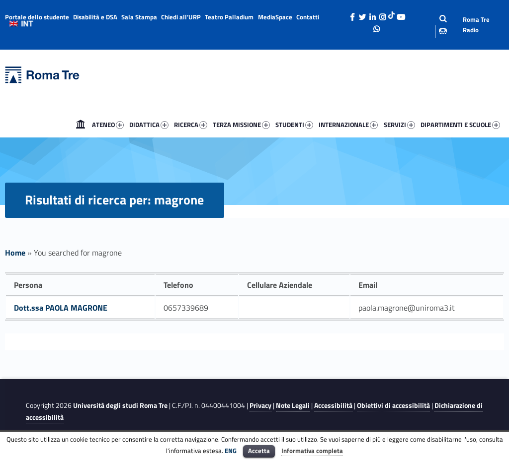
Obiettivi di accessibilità (393, 405)
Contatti (307, 17)
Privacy (260, 405)
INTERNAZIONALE (348, 125)
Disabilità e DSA (95, 17)
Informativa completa (312, 451)
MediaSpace (275, 17)
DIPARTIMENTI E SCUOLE (460, 125)
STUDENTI (294, 125)
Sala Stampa (139, 17)
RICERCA (190, 125)
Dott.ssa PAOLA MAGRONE (60, 308)
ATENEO (108, 125)
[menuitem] (80, 124)
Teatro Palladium (229, 17)
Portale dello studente (37, 17)
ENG (231, 451)
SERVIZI (399, 125)
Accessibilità (333, 405)
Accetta (259, 451)
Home (80, 124)
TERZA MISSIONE (241, 125)
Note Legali (293, 405)
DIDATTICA (149, 125)
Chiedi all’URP (181, 17)
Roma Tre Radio (476, 24)
